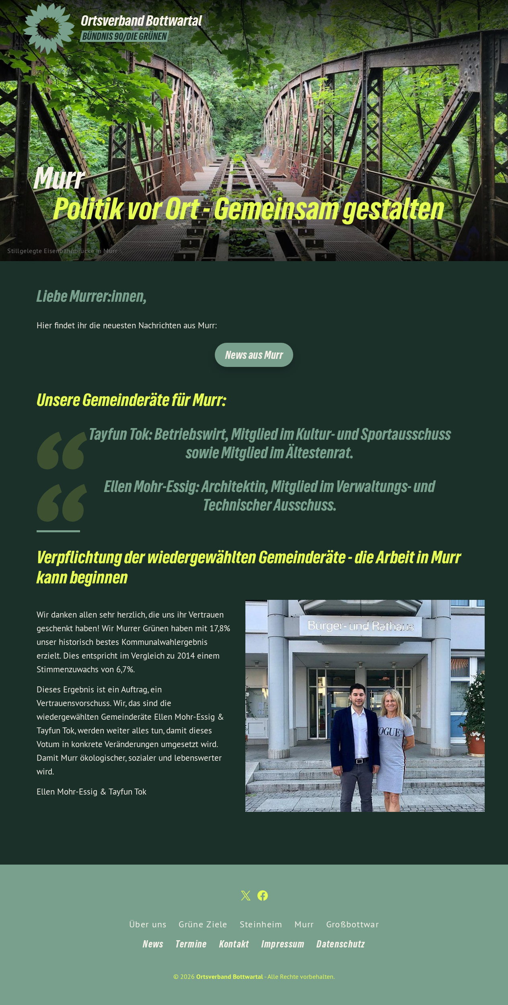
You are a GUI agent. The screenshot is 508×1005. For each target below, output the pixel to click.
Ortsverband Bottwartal (229, 976)
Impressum (283, 944)
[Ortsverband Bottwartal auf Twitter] (469, 11)
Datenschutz (341, 944)
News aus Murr (254, 355)
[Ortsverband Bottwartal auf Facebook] (481, 11)
